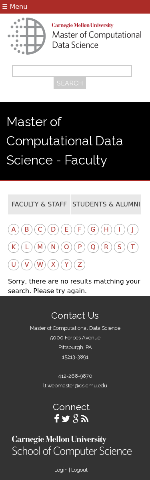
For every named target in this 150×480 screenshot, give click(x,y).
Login (61, 470)
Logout (79, 470)
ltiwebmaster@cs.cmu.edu (75, 386)
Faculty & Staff (39, 204)
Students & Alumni (106, 204)
